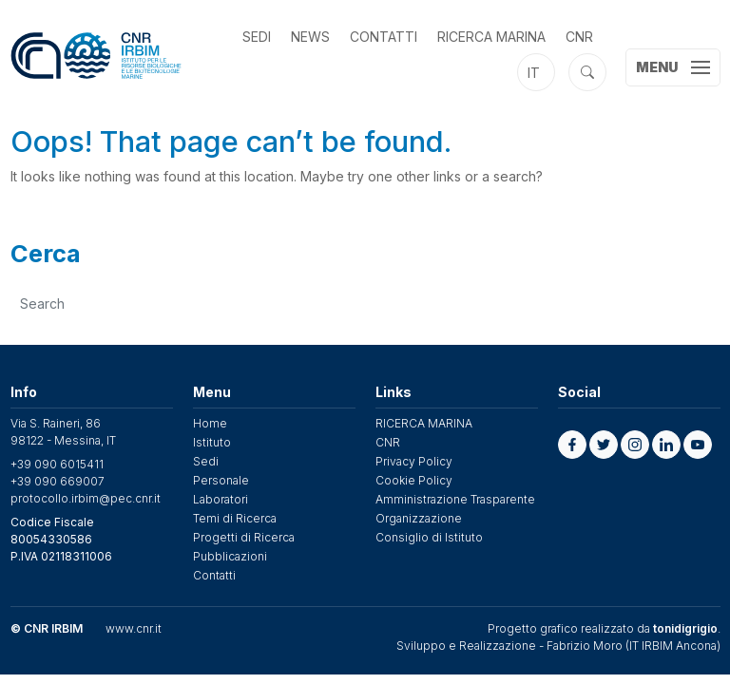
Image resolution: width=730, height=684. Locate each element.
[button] (572, 444)
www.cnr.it (134, 628)
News (310, 36)
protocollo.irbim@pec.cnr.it (85, 498)
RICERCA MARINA (491, 36)
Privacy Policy (413, 461)
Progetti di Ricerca (244, 537)
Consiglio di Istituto (429, 537)
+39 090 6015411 (57, 464)
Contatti (383, 36)
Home (210, 423)
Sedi (256, 36)
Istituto (212, 442)
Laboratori (220, 499)
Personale (221, 480)
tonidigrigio (685, 628)
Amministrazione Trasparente (455, 499)
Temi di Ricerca (235, 518)
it (534, 73)
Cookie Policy (413, 480)
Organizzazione (418, 518)
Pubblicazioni (230, 556)
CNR (579, 36)
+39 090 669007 (57, 481)
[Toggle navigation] (672, 67)
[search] (365, 303)
